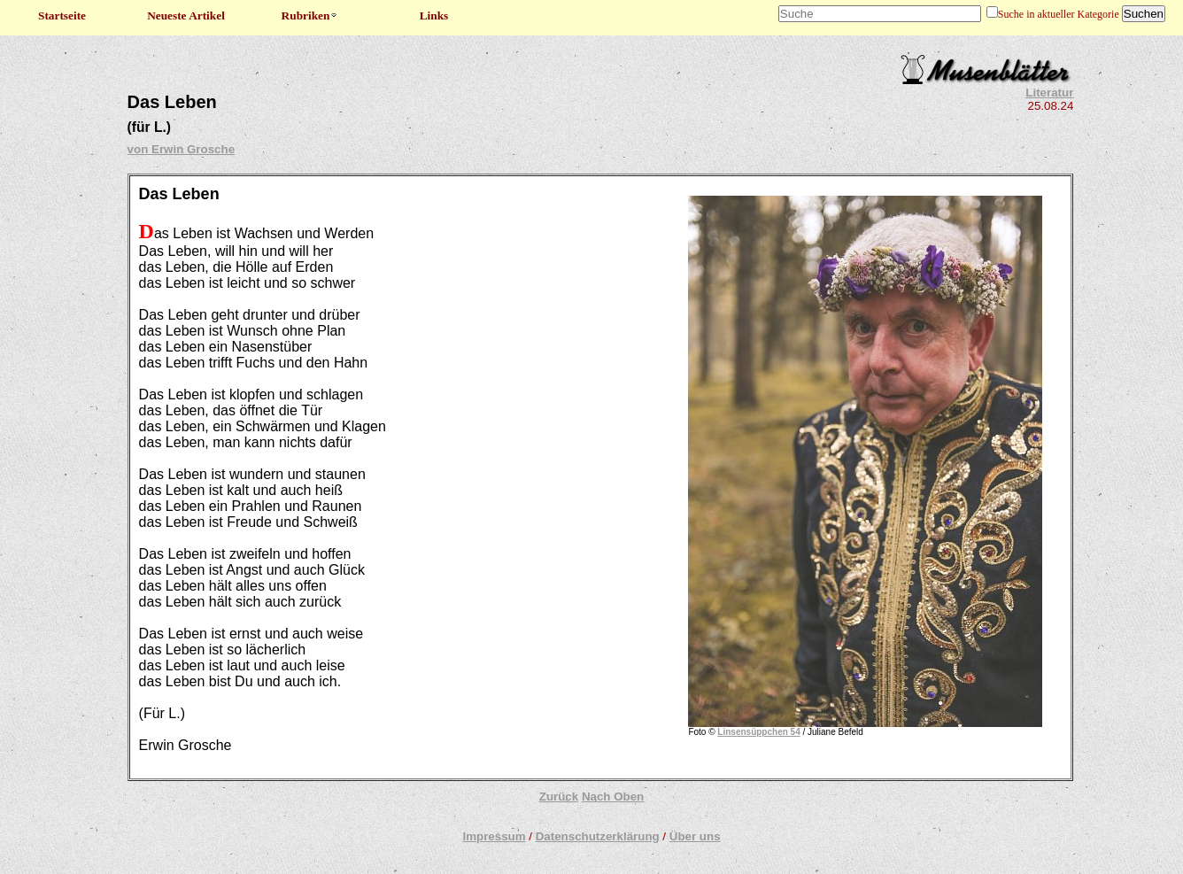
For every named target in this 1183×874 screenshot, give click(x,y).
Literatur (1049, 92)
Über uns (695, 836)
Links (434, 15)
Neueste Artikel (186, 15)
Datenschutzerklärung (598, 836)
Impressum (493, 836)
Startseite (62, 15)
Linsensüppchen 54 (758, 732)
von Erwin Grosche (181, 149)
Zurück (558, 796)
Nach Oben (613, 796)
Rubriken (310, 15)
